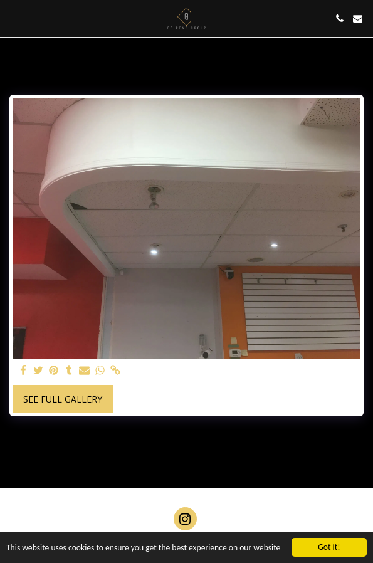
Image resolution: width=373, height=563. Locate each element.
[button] (13, 18)
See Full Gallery (62, 399)
